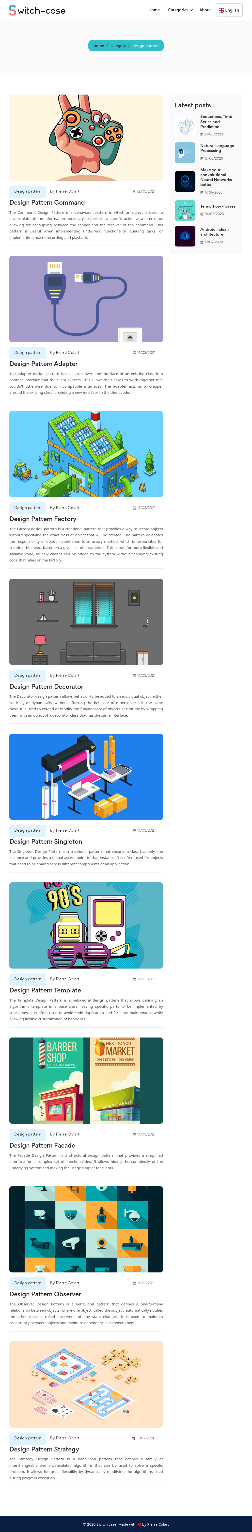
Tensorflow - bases (218, 207)
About (205, 10)
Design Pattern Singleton (46, 842)
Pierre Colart (67, 192)
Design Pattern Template (46, 991)
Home (154, 10)
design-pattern (145, 45)
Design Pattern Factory (43, 519)
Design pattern (27, 192)
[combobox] (219, 10)
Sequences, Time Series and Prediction (216, 122)
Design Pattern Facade (43, 1146)
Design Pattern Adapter (44, 364)
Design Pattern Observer (46, 1294)
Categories (178, 10)
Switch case (105, 1523)
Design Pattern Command (47, 203)
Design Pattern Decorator (47, 687)
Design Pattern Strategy (45, 1449)
